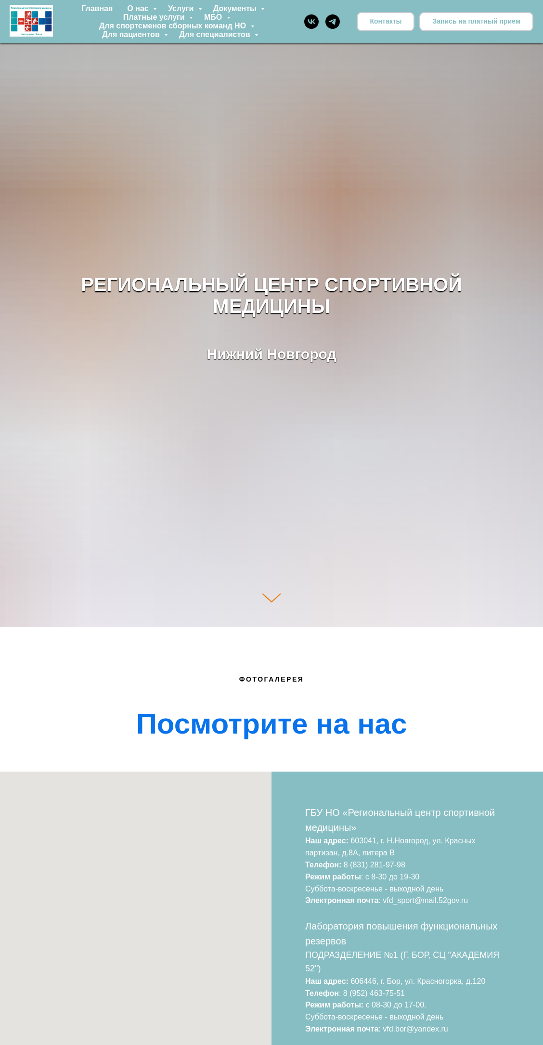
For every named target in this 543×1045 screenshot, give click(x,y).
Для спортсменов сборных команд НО (173, 26)
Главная (97, 8)
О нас (139, 8)
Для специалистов (215, 34)
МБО (214, 17)
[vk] (311, 21)
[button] (476, 21)
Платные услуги (155, 17)
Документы (236, 8)
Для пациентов (132, 34)
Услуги (182, 8)
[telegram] (332, 21)
